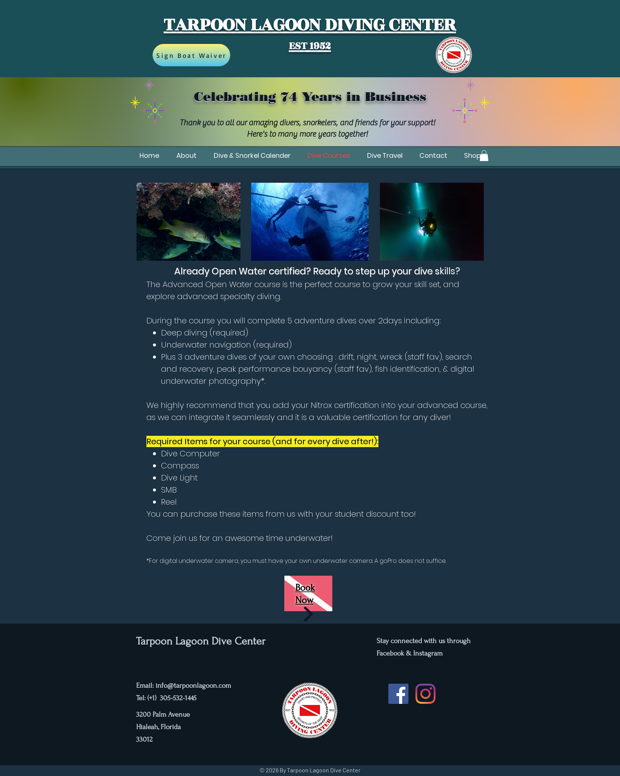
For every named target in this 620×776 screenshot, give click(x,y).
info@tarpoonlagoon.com (193, 686)
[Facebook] (398, 694)
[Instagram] (425, 694)
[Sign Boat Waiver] (191, 55)
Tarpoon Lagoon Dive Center (200, 641)
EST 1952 (310, 46)
